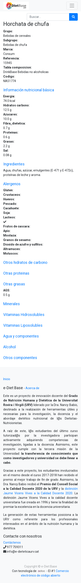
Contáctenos (12, 542)
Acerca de (32, 388)
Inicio (6, 379)
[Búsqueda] (73, 17)
